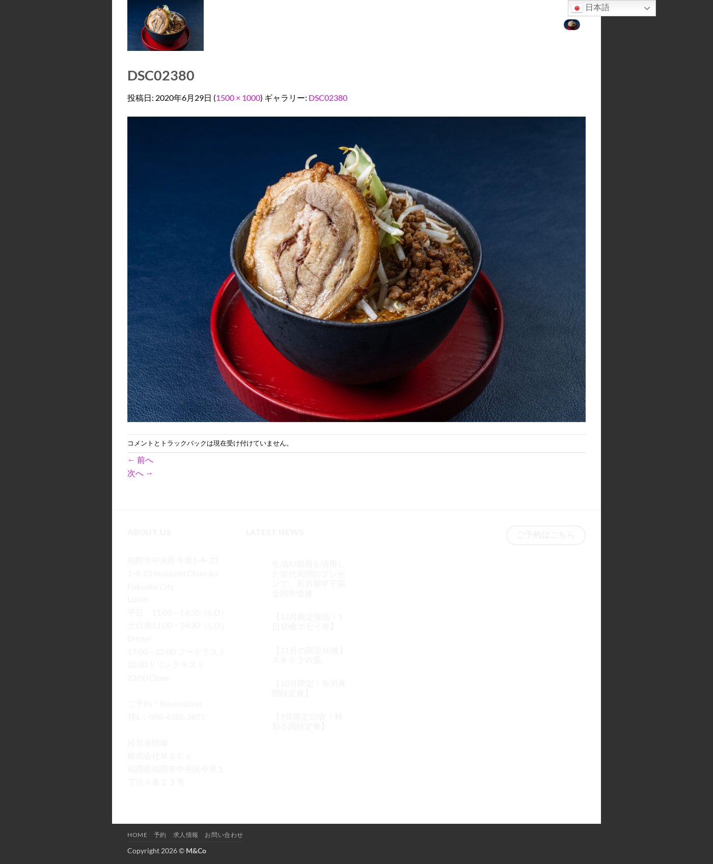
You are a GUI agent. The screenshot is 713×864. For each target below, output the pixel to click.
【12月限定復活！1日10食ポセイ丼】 (307, 621)
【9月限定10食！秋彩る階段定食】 (307, 721)
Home (423, 23)
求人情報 (482, 23)
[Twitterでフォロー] (173, 796)
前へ (140, 459)
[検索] (398, 24)
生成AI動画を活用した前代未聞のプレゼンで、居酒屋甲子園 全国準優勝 (308, 578)
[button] (572, 24)
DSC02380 (328, 97)
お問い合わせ (528, 23)
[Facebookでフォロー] (136, 796)
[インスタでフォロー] (155, 796)
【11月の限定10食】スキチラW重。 (309, 654)
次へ (140, 473)
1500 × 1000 (238, 97)
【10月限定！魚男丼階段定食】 (309, 688)
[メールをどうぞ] (191, 796)
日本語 (590, 8)
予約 (451, 23)
